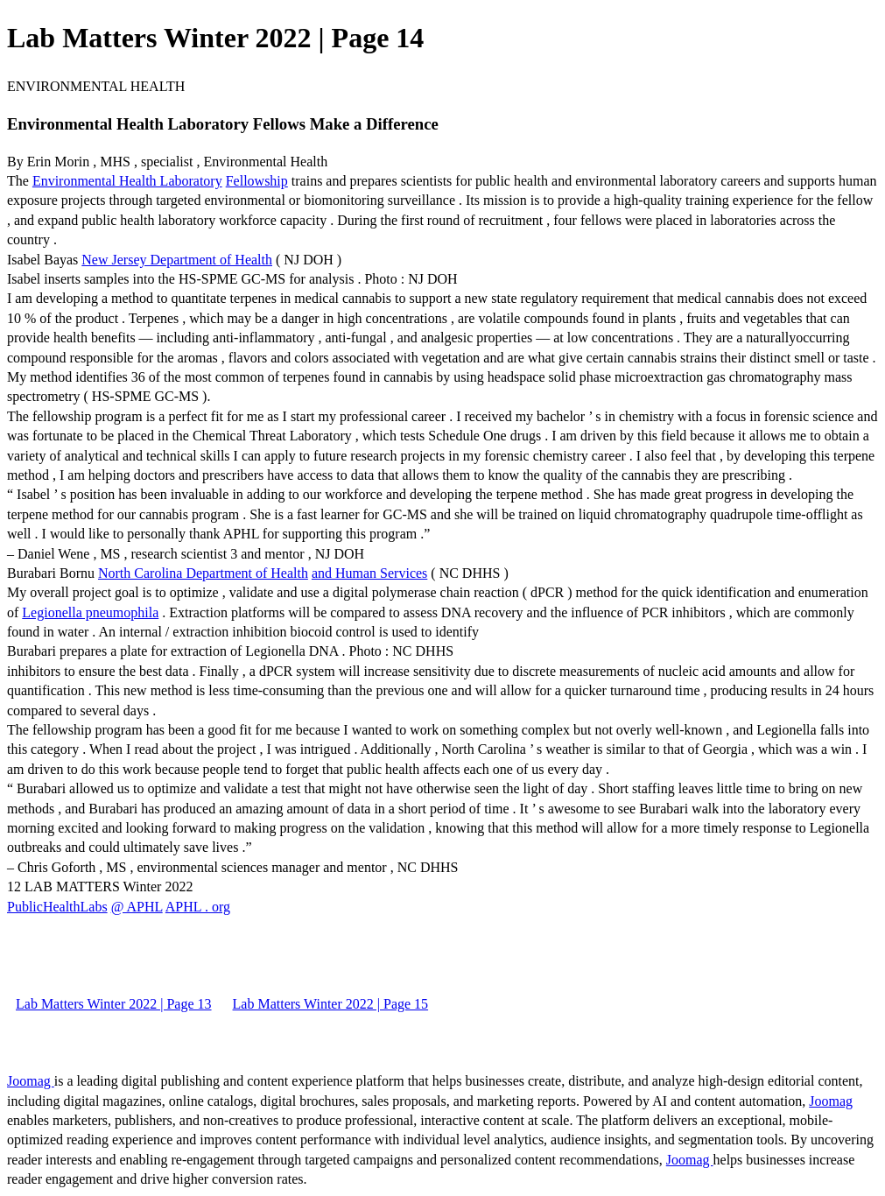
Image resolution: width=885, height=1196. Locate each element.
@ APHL (137, 906)
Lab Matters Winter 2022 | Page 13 (114, 1003)
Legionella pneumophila (90, 612)
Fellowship (257, 180)
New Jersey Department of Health (176, 259)
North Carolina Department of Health (203, 573)
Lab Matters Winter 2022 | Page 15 (331, 1003)
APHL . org (197, 906)
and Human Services (369, 573)
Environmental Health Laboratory (127, 180)
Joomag (30, 1080)
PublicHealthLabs (57, 906)
